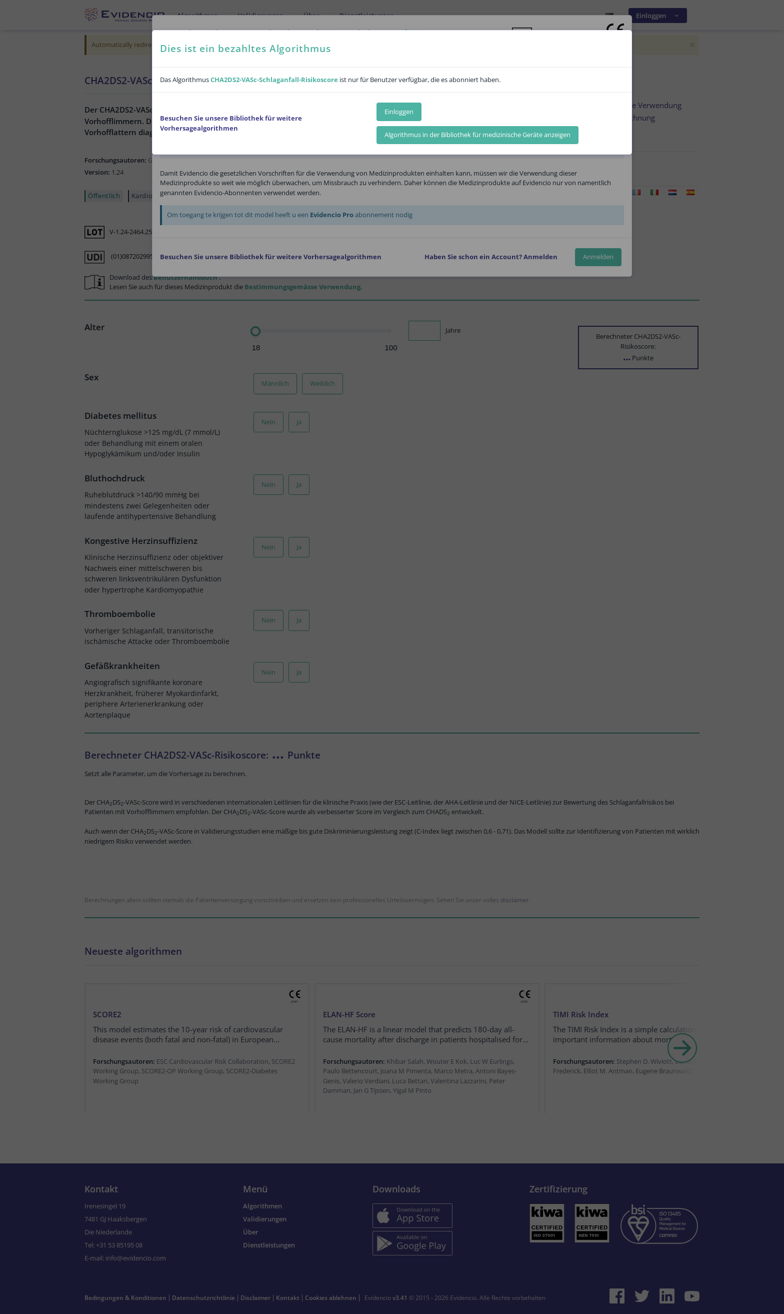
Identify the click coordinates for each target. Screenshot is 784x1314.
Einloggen (399, 111)
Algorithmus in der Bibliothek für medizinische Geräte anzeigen (477, 134)
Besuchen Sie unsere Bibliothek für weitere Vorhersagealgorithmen (231, 123)
